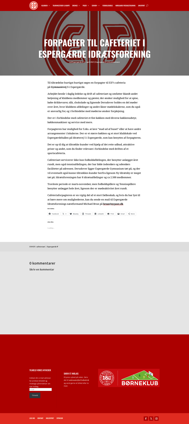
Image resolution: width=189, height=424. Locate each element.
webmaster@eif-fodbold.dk (79, 380)
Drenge (75, 5)
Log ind (32, 418)
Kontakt (40, 418)
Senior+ (94, 5)
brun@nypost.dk (113, 203)
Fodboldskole (107, 5)
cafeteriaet (40, 246)
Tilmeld (35, 395)
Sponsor (60, 418)
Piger (85, 5)
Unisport (141, 5)
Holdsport (50, 418)
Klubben (44, 5)
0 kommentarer (114, 62)
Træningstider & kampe (61, 5)
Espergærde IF (78, 62)
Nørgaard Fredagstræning (125, 5)
